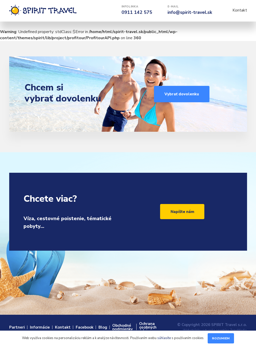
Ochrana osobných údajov (148, 327)
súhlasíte (164, 338)
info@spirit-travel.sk (190, 12)
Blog (102, 327)
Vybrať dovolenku (181, 94)
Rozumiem (221, 338)
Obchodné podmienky (122, 327)
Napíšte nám (182, 211)
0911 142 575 (136, 12)
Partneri (17, 327)
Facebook (84, 327)
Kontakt (239, 10)
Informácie (40, 327)
